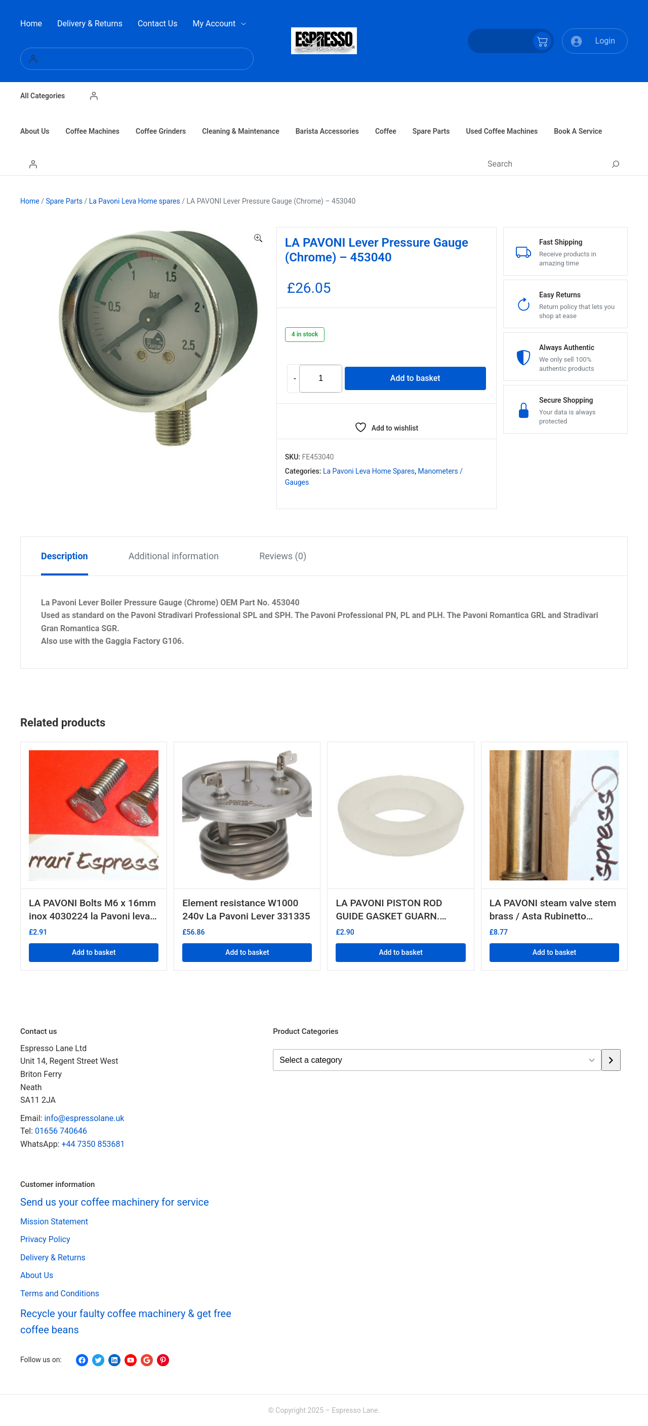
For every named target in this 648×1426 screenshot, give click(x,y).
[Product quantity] (320, 379)
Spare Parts (64, 201)
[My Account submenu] (243, 24)
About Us (36, 1275)
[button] (258, 238)
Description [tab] (64, 556)
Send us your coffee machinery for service (114, 1202)
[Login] (137, 59)
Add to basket (415, 378)
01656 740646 (61, 1131)
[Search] (615, 164)
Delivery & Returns (53, 1257)
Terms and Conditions (59, 1293)
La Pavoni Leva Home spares (134, 201)
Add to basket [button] (93, 952)
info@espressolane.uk (84, 1118)
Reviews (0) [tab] (282, 556)
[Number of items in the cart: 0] (511, 41)
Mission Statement (54, 1221)
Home (29, 201)
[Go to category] (610, 1060)
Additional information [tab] (174, 556)
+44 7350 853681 (93, 1144)
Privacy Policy (45, 1239)
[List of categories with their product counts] (437, 1060)
